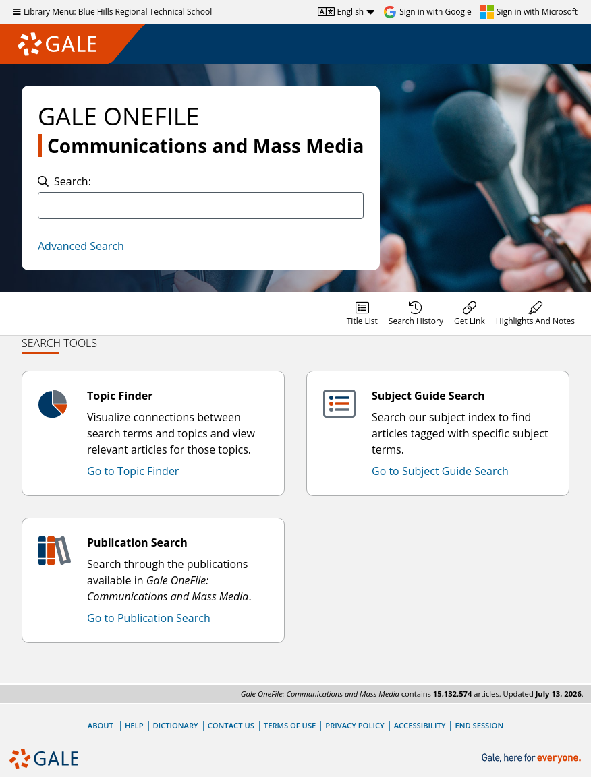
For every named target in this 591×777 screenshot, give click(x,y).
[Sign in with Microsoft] (529, 12)
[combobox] (201, 205)
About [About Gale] (100, 725)
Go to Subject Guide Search (440, 471)
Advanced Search (81, 246)
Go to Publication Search (148, 618)
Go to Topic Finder (133, 471)
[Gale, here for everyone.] (532, 758)
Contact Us (231, 725)
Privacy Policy (354, 725)
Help (134, 725)
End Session (479, 725)
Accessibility (420, 725)
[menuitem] (362, 313)
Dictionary (175, 725)
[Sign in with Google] (427, 12)
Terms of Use (290, 725)
